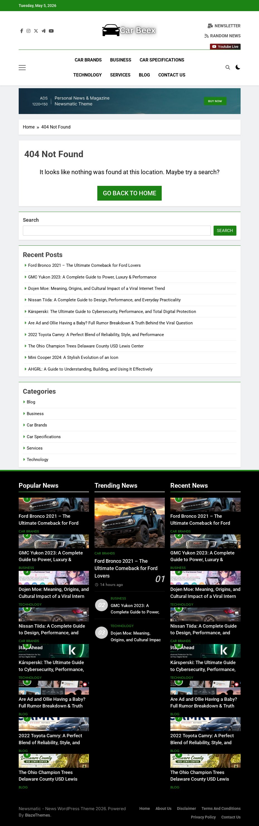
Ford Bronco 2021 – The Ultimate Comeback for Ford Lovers (84, 265)
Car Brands (88, 60)
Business (120, 60)
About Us (163, 808)
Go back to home (129, 193)
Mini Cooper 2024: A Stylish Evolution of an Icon (73, 357)
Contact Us (171, 75)
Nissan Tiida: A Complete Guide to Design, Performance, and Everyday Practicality (104, 299)
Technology (87, 75)
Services (120, 75)
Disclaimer (186, 808)
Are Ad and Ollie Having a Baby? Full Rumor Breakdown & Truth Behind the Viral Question (110, 323)
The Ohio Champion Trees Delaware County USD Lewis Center (86, 346)
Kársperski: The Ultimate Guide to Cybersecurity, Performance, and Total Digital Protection (112, 311)
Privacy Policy (203, 817)
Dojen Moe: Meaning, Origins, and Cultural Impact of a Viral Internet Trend (96, 288)
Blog (144, 75)
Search (31, 220)
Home (144, 808)
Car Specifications (162, 60)
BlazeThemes (37, 815)
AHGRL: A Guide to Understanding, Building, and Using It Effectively (90, 369)
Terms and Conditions (221, 808)
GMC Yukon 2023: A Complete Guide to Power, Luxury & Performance (92, 277)
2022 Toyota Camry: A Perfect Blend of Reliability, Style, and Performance (96, 334)
